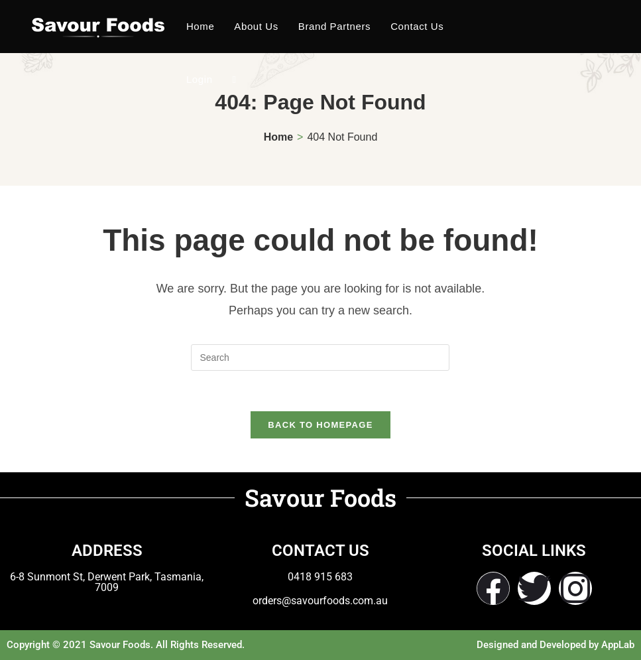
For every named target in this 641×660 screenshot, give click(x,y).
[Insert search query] (320, 357)
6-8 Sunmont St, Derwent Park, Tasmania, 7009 (107, 582)
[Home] (278, 137)
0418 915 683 (320, 576)
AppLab (617, 645)
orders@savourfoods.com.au (320, 600)
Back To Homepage (320, 425)
